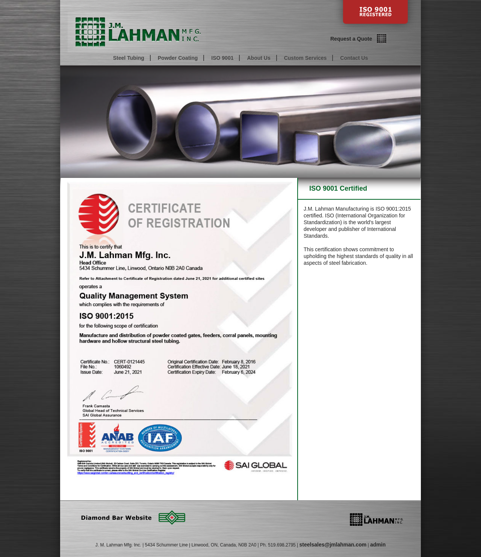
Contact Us (354, 58)
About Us (258, 58)
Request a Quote (351, 39)
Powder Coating (178, 58)
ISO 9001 (222, 58)
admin (378, 545)
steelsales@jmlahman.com (333, 545)
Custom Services (305, 58)
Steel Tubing (128, 58)
